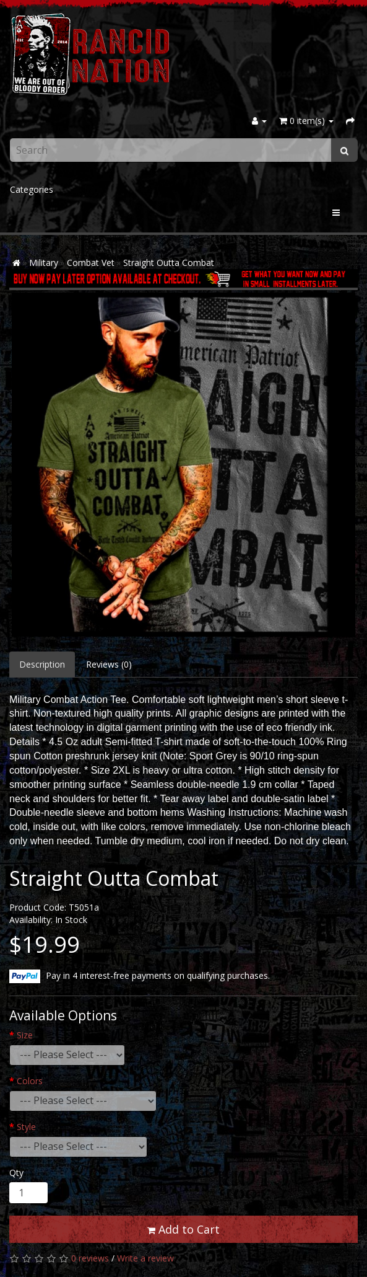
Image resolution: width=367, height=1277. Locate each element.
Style (26, 1127)
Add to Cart (183, 1229)
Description (42, 664)
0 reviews (90, 1258)
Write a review (145, 1258)
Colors (30, 1081)
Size (25, 1035)
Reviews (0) (109, 664)
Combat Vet (90, 262)
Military (43, 262)
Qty (16, 1172)
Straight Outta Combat (168, 262)
